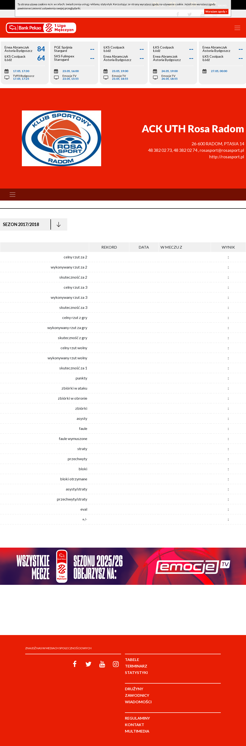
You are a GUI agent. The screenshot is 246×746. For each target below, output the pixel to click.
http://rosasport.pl (226, 156)
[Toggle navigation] (237, 28)
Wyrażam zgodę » (216, 11)
